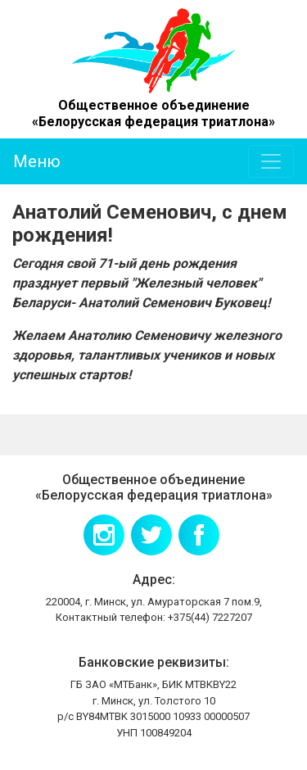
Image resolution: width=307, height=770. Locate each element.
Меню (37, 161)
